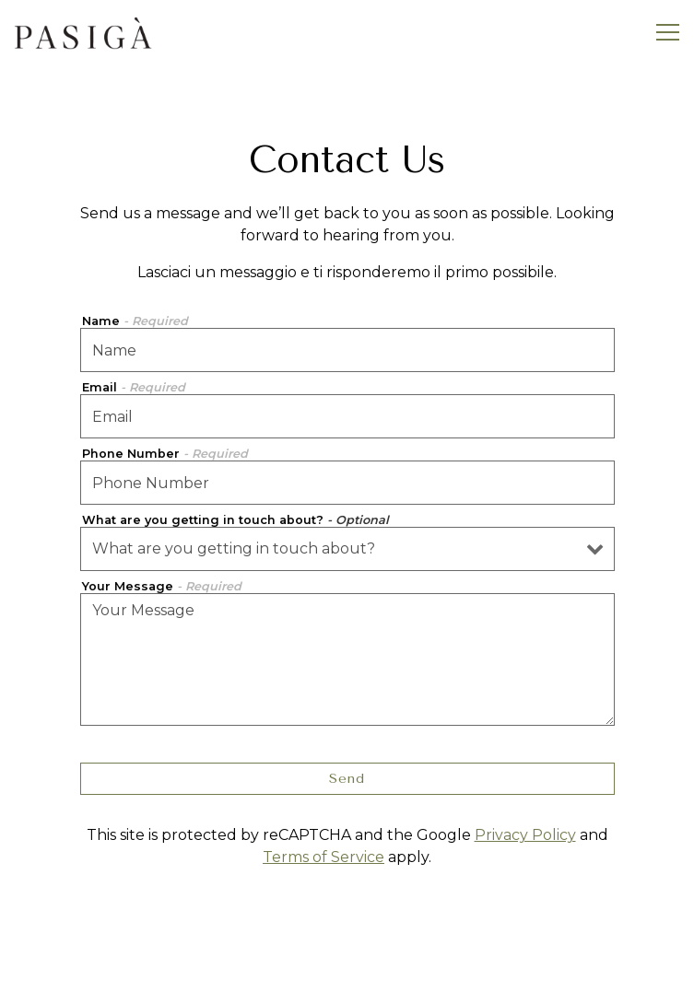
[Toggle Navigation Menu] (667, 32)
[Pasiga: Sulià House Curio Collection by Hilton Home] (83, 32)
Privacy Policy (525, 835)
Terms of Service (323, 857)
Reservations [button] (347, 979)
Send (347, 779)
